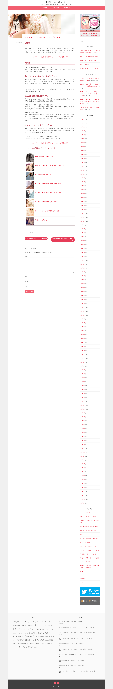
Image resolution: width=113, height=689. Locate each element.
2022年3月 (82, 248)
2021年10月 (83, 268)
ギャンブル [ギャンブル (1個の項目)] (23, 629)
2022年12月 (83, 213)
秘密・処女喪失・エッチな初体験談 (89, 526)
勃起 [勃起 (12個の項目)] (50, 633)
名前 (26, 276)
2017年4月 (82, 472)
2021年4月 (82, 291)
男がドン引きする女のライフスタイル (89, 550)
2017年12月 (83, 448)
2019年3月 (82, 389)
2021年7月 (82, 280)
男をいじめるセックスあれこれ (88, 64)
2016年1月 (82, 487)
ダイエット (83, 534)
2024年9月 (82, 131)
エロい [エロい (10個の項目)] (23, 625)
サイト (26, 286)
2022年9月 (82, 225)
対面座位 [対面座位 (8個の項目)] (41, 636)
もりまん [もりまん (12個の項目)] (35, 621)
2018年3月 (82, 436)
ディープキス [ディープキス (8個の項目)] (37, 629)
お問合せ (82, 578)
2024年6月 (82, 142)
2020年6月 (82, 331)
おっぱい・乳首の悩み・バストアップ (89, 538)
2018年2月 (82, 440)
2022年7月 (82, 233)
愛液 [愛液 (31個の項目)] (21, 640)
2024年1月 (82, 162)
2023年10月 (83, 174)
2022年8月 (82, 229)
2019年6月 (82, 377)
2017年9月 (82, 456)
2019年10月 (83, 362)
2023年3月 (82, 201)
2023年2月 (82, 205)
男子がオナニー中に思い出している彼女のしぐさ (71, 665)
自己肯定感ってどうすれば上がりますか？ (36, 238)
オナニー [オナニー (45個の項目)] (39, 625)
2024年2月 (82, 158)
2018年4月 (82, 432)
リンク (81, 582)
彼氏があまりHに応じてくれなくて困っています (64, 239)
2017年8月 (82, 460)
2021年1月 (82, 303)
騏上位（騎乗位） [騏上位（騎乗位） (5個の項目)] (28, 647)
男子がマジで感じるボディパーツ (88, 60)
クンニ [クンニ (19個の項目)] (28, 629)
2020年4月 (82, 338)
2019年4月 (82, 385)
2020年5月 (82, 334)
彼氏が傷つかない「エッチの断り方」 (89, 68)
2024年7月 (82, 139)
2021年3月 (82, 295)
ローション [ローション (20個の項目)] (25, 633)
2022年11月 (83, 217)
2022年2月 (82, 252)
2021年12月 (83, 260)
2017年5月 (82, 468)
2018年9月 (82, 413)
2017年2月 (82, 479)
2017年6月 (82, 464)
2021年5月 (82, 287)
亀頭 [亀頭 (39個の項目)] (40, 632)
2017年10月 (83, 452)
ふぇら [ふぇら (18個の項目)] (28, 621)
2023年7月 (82, 186)
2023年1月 (82, 209)
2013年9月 (82, 503)
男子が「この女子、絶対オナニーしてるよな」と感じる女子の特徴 (76, 654)
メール (26, 281)
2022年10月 (83, 221)
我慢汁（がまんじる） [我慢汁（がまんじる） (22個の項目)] (34, 640)
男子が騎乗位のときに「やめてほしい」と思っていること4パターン (76, 627)
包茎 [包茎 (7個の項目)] (14, 636)
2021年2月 (82, 299)
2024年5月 (82, 146)
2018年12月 (83, 401)
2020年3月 (82, 342)
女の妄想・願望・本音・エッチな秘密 (89, 558)
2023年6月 (82, 189)
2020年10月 (83, 315)
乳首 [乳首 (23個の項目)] (35, 633)
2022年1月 (82, 256)
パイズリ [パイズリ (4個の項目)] (46, 629)
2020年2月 (82, 346)
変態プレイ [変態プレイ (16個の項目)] (33, 636)
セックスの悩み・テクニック (87, 513)
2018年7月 (82, 421)
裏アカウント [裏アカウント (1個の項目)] (44, 643)
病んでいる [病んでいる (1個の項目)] (33, 643)
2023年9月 (82, 178)
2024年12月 (83, 119)
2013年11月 (83, 495)
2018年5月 (82, 428)
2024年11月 (83, 123)
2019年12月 (83, 354)
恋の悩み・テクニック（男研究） (88, 517)
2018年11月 (83, 405)
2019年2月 (82, 393)
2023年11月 (83, 170)
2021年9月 (82, 272)
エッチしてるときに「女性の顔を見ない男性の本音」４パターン (75, 638)
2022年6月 (82, 237)
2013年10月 (83, 499)
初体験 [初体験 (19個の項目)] (45, 633)
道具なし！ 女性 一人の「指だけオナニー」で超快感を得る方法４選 (77, 671)
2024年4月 (82, 150)
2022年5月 (82, 240)
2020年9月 (82, 319)
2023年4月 (82, 197)
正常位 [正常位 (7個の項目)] (15, 644)
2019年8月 (82, 370)
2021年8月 (82, 276)
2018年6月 (82, 425)
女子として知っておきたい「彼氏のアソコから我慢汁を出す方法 (75, 649)
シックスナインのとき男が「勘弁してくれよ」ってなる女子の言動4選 (77, 632)
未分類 (31, 232)
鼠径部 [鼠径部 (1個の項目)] (35, 647)
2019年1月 (82, 397)
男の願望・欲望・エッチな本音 (88, 554)
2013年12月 (83, 491)
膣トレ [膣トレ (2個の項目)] (40, 643)
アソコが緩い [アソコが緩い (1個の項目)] (41, 621)
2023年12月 (83, 166)
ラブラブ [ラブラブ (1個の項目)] (18, 633)
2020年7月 (82, 327)
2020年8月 (82, 323)
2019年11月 (83, 358)
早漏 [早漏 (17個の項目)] (51, 640)
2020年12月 (83, 307)
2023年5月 (82, 193)
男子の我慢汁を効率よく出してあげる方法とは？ (71, 643)
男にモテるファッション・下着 (88, 546)
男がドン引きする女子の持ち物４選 (89, 56)
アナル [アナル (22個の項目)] (48, 621)
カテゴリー (45, 7)
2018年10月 (83, 409)
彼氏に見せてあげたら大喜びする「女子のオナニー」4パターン (75, 660)
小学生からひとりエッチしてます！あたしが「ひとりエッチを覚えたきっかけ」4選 (89, 94)
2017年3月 (82, 475)
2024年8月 (82, 135)
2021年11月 (83, 264)
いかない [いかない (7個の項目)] (16, 622)
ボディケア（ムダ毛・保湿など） (88, 530)
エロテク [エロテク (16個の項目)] (30, 625)
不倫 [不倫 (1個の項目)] (32, 633)
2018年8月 (82, 417)
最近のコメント (68, 7)
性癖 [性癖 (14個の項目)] (17, 640)
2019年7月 (82, 374)
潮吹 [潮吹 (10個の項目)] (19, 644)
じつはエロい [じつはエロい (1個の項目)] (21, 621)
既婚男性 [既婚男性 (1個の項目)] (47, 640)
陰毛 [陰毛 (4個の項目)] (48, 643)
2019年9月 (82, 366)
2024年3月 (82, 154)
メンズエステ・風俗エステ (87, 562)
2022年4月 (82, 244)
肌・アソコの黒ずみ (85, 542)
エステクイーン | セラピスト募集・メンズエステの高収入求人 (50, 57)
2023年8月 (82, 182)
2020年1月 (82, 350)
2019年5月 (82, 381)
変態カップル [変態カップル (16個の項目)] (22, 636)
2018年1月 (82, 444)
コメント (27, 256)
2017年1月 (82, 483)
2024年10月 (83, 127)
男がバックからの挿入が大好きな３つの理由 (70, 621)
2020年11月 (83, 311)
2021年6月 (82, 283)
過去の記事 (56, 7)
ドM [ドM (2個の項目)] (43, 629)
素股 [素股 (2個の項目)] (37, 643)
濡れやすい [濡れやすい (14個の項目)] (26, 643)
